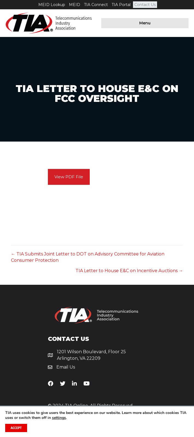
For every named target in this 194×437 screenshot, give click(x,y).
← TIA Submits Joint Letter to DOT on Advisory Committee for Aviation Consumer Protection (87, 257)
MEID (74, 4)
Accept (16, 428)
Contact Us (145, 4)
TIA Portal (121, 4)
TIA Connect (96, 4)
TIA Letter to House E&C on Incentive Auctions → (129, 270)
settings (59, 417)
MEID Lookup (51, 4)
